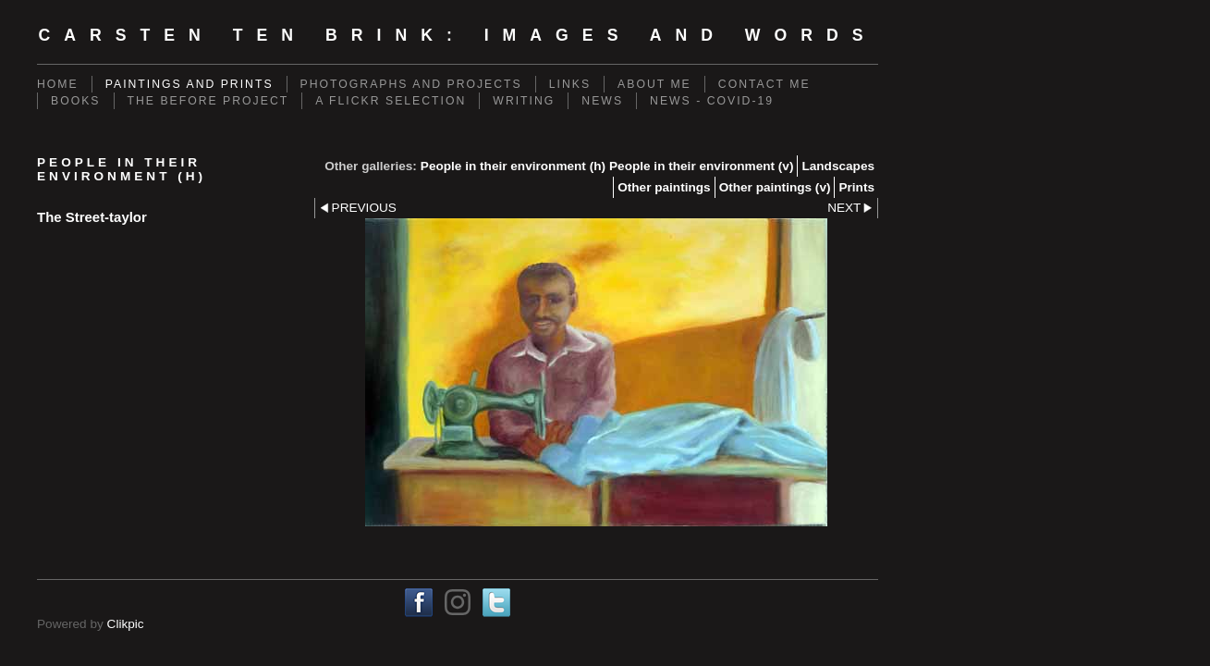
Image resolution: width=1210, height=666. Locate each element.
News (602, 100)
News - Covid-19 (712, 100)
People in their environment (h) (513, 166)
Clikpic (125, 624)
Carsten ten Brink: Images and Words (457, 35)
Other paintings (663, 187)
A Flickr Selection (390, 100)
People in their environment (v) (701, 166)
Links (570, 84)
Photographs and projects (411, 84)
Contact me (764, 84)
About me (654, 84)
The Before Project (208, 100)
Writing (524, 100)
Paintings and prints (189, 84)
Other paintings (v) (775, 187)
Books (76, 100)
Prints (856, 187)
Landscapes (837, 166)
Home (58, 84)
